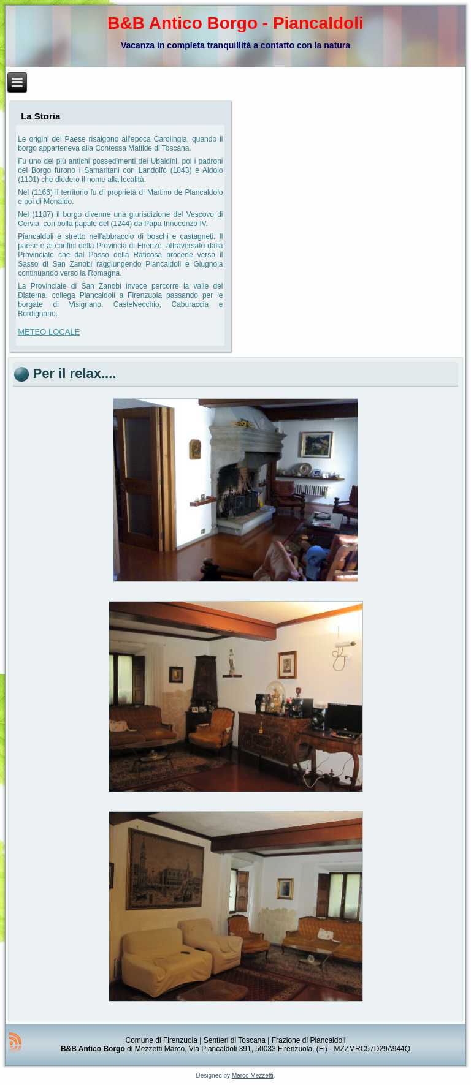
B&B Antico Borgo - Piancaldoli (235, 22)
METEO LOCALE (49, 331)
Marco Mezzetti (253, 1075)
